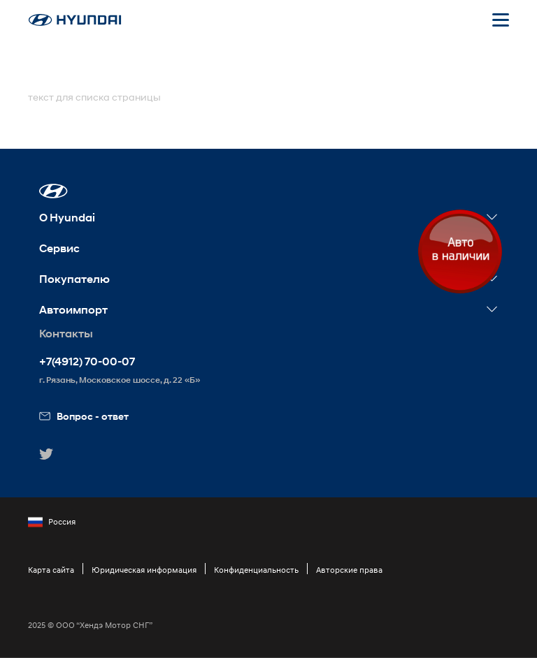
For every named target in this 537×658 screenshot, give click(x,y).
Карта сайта (51, 569)
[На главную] (75, 20)
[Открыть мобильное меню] (500, 20)
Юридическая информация (144, 569)
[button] (53, 191)
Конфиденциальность (256, 569)
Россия (52, 521)
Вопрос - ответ (84, 416)
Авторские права (349, 569)
